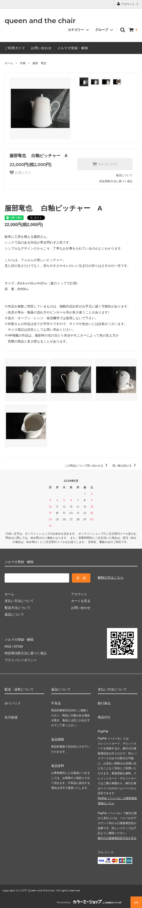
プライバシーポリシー (21, 660)
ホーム (9, 63)
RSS (8, 646)
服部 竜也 (39, 63)
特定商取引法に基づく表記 (116, 181)
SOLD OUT (105, 164)
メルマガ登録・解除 (72, 48)
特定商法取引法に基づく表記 (26, 653)
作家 (23, 63)
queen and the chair (40, 21)
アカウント (128, 4)
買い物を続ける (124, 465)
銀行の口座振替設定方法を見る (117, 838)
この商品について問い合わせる (87, 465)
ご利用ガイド (15, 48)
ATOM (18, 646)
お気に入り (20, 172)
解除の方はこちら (111, 577)
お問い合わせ (41, 48)
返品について (124, 175)
